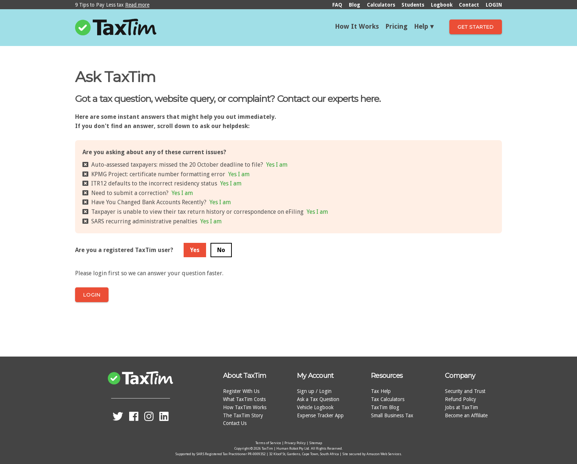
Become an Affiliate (466, 415)
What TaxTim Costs (244, 399)
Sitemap (315, 443)
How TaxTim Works (244, 407)
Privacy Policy (295, 443)
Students (412, 5)
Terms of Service (268, 443)
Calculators (381, 5)
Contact (469, 5)
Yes (194, 250)
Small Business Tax (392, 415)
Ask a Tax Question (318, 399)
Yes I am (276, 164)
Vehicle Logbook (315, 407)
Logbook (442, 5)
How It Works (357, 26)
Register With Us (241, 391)
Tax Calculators (387, 399)
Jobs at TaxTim (461, 407)
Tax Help (381, 391)
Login (91, 295)
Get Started (475, 27)
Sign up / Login (314, 391)
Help (421, 26)
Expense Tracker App (320, 415)
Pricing (396, 26)
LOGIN (494, 5)
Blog (354, 5)
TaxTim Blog (385, 407)
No (221, 250)
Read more (137, 5)
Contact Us (235, 423)
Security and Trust (465, 391)
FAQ (337, 5)
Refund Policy (460, 399)
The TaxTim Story (243, 415)
